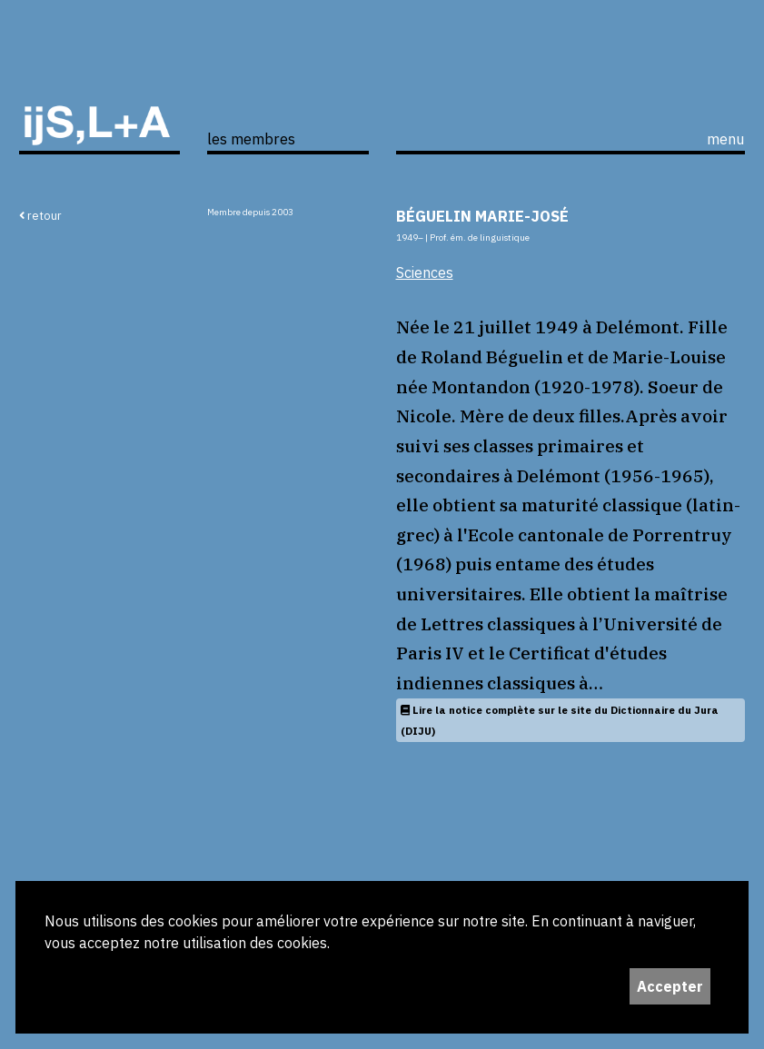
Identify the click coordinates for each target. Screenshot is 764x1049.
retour (40, 215)
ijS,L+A (99, 96)
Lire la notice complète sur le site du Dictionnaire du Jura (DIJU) (560, 720)
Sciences (424, 272)
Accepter (670, 986)
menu (726, 139)
